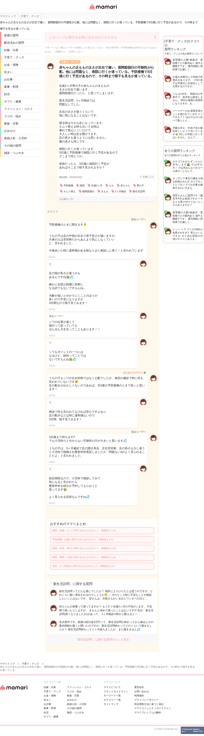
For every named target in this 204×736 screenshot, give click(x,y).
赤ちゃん (125, 185)
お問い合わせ (141, 691)
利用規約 (139, 695)
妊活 (7, 94)
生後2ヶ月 (96, 185)
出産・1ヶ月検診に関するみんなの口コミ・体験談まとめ (83, 566)
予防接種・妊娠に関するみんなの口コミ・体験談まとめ (82, 539)
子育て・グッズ (14, 57)
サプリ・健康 (12, 101)
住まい (8, 72)
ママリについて (112, 687)
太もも (104, 191)
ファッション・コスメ (18, 108)
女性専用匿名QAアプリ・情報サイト (103, 9)
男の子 (140, 185)
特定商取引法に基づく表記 (149, 704)
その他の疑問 (12, 145)
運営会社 (139, 687)
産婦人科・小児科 (15, 138)
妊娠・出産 (11, 50)
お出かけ (10, 130)
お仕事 (8, 79)
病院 (82, 185)
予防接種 (68, 185)
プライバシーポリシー (146, 699)
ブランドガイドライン (116, 691)
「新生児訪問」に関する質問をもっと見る (102, 639)
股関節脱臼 (88, 191)
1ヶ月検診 (120, 191)
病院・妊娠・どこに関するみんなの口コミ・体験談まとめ (84, 530)
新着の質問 (11, 35)
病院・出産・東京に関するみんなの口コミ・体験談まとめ (84, 548)
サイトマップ (111, 704)
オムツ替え (69, 191)
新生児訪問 (139, 191)
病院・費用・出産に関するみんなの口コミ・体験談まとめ (84, 557)
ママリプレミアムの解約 (147, 712)
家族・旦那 (11, 123)
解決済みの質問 (14, 42)
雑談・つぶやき (14, 153)
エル (111, 185)
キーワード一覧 (112, 695)
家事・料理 (11, 86)
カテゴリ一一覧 (112, 699)
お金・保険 (11, 64)
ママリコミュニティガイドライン (152, 708)
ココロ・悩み (12, 116)
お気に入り (148, 177)
